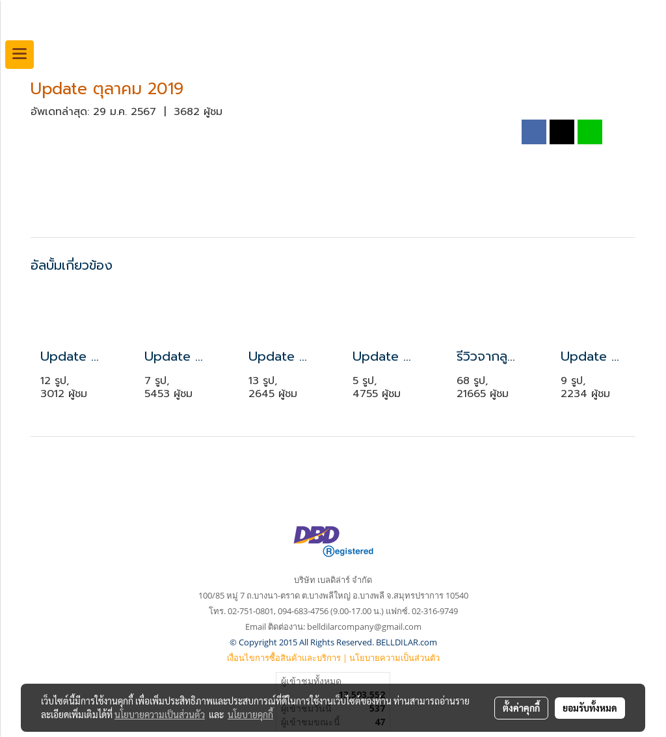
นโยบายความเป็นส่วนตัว (394, 658)
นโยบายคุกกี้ (250, 714)
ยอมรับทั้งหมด (590, 708)
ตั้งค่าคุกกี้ (521, 708)
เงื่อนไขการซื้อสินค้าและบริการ (284, 658)
